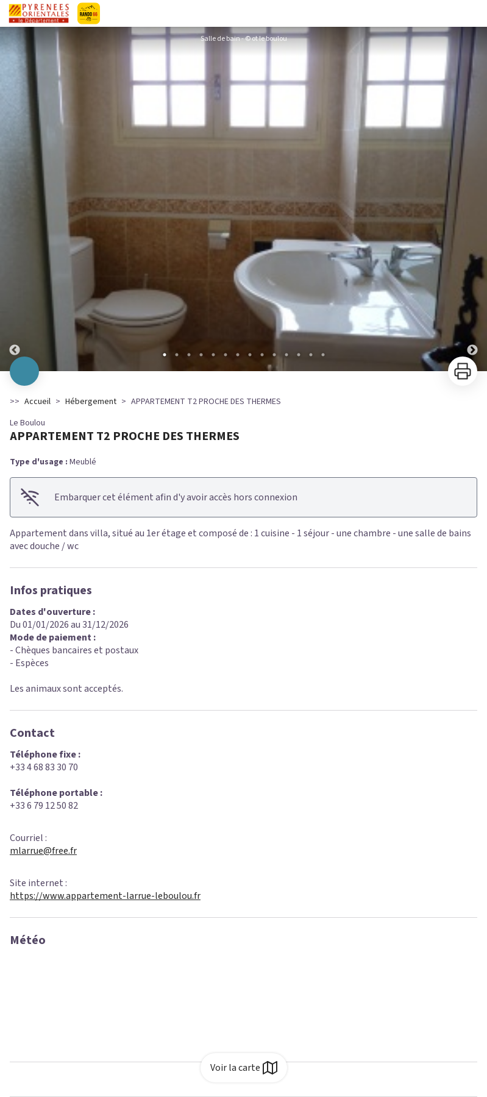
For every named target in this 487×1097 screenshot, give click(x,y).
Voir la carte (243, 1067)
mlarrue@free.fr (43, 850)
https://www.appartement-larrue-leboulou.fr (105, 896)
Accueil (37, 402)
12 (299, 355)
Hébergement (90, 402)
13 (311, 355)
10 (274, 355)
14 (323, 355)
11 (286, 355)
